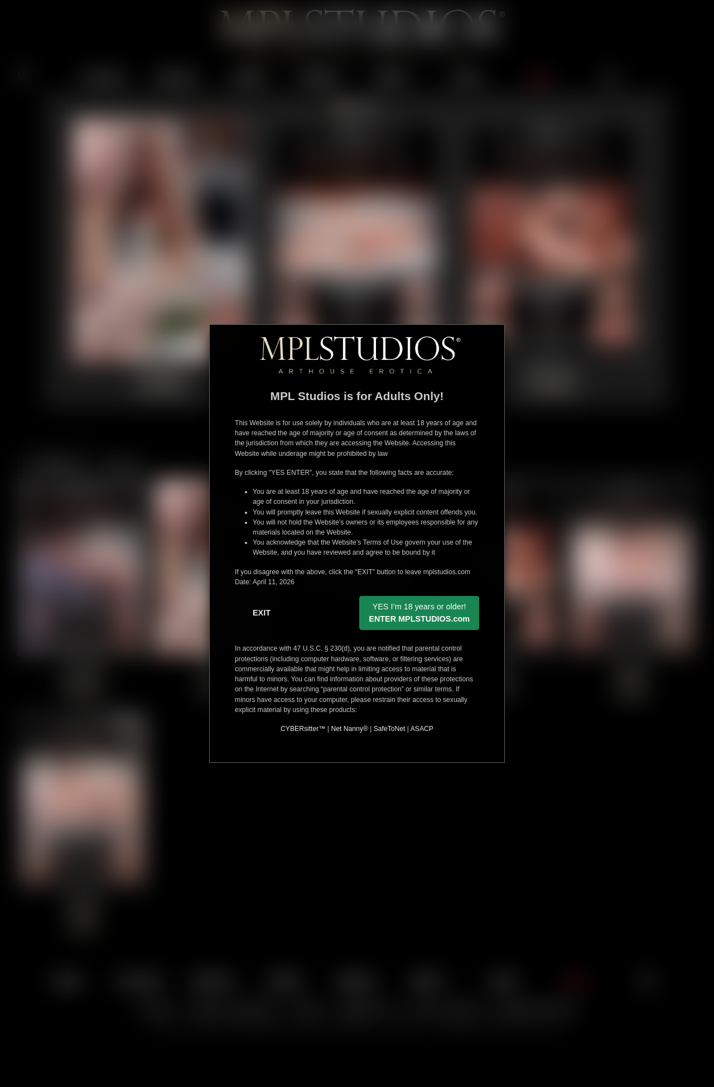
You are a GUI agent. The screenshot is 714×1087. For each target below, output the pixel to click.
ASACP (422, 729)
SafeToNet (390, 729)
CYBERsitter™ (303, 729)
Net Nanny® (349, 729)
